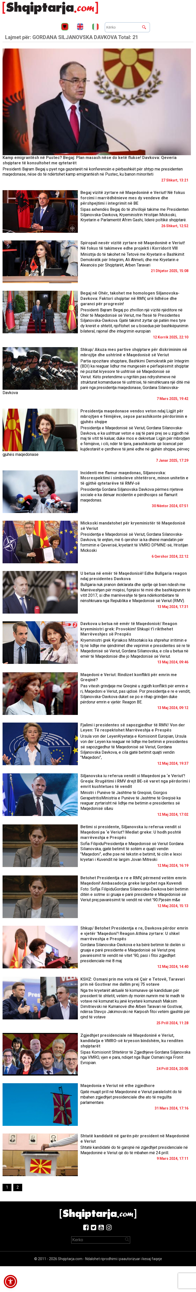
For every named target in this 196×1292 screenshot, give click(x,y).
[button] (10, 1281)
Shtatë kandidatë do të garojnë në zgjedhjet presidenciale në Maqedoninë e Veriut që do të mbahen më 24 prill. (134, 1150)
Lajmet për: (71, 37)
